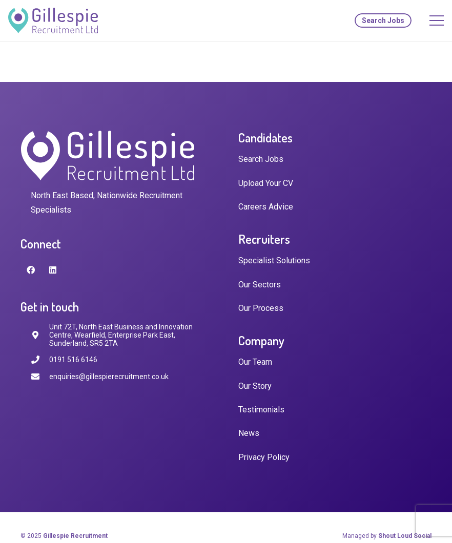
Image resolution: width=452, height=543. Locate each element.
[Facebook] (30, 270)
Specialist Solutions (274, 260)
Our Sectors (259, 284)
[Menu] (436, 20)
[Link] (53, 20)
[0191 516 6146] (40, 360)
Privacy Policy (264, 457)
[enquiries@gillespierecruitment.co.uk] (40, 376)
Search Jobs (260, 159)
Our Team (255, 362)
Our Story (255, 386)
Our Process (260, 308)
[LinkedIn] (53, 270)
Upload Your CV (265, 183)
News (248, 433)
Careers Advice (265, 207)
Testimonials (261, 409)
